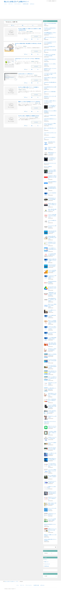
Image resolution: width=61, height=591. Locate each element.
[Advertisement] (30, 12)
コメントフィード (47, 563)
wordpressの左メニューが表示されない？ (26, 73)
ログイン (45, 559)
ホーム (6, 3)
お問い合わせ (32, 3)
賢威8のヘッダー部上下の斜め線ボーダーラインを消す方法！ (29, 101)
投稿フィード (46, 561)
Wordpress (31, 31)
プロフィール (10, 3)
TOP (11, 581)
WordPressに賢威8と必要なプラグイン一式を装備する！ (28, 87)
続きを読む (37, 36)
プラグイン (36, 61)
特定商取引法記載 (25, 3)
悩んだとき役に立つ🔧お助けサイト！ (16, 1)
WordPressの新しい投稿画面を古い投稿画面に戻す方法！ (29, 115)
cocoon (28, 31)
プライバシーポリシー (17, 3)
